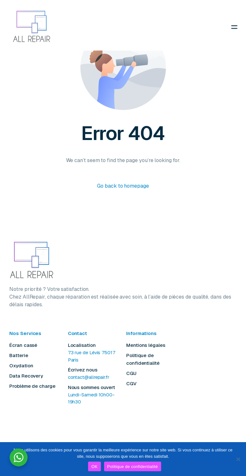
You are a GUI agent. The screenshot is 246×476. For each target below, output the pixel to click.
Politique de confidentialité (132, 466)
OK (94, 466)
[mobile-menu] (214, 27)
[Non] (238, 459)
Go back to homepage (123, 186)
